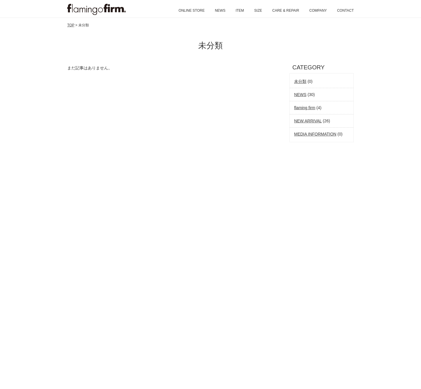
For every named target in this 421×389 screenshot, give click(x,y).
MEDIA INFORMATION (315, 134)
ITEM (240, 10)
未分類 (300, 81)
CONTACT (345, 10)
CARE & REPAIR (285, 10)
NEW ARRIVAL (308, 121)
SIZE (258, 10)
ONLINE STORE (192, 10)
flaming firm (304, 107)
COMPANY (318, 10)
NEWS (220, 10)
